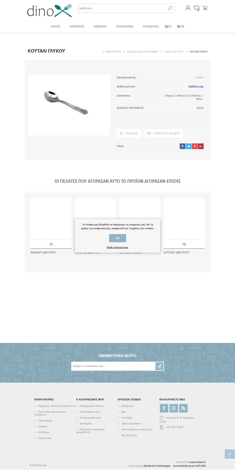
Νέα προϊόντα (129, 437)
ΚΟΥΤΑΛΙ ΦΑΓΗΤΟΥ (176, 255)
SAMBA (199, 80)
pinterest (195, 149)
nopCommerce (198, 464)
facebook (182, 149)
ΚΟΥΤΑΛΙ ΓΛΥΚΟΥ (130, 255)
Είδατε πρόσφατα (131, 426)
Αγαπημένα (86, 426)
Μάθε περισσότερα (117, 247)
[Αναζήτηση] (122, 9)
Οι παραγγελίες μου (90, 420)
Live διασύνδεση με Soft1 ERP (189, 468)
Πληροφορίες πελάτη (91, 408)
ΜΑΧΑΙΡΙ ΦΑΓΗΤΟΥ (43, 255)
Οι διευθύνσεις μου (90, 414)
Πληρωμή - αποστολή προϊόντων (56, 408)
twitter (188, 149)
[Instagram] (173, 410)
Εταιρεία (42, 428)
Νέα (123, 414)
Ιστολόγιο (126, 420)
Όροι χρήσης (45, 423)
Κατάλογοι (44, 434)
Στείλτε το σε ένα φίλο (166, 135)
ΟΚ (117, 238)
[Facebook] (164, 410)
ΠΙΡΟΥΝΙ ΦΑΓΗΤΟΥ (88, 255)
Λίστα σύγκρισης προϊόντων (137, 431)
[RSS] (183, 410)
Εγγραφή (159, 369)
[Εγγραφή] (113, 369)
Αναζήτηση (170, 9)
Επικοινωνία (44, 440)
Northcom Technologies (157, 468)
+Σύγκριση (131, 135)
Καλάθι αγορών (201, 9)
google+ (201, 149)
